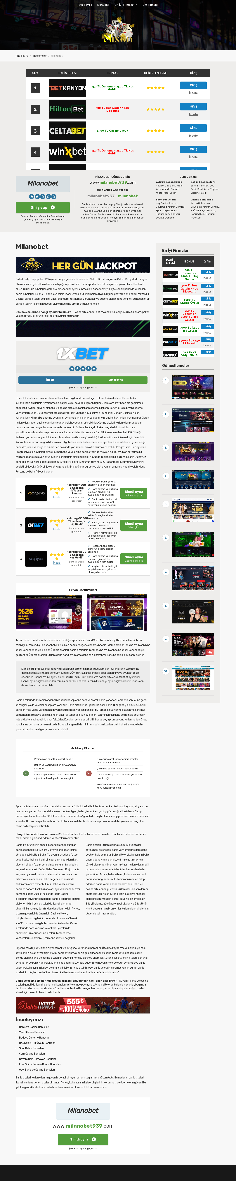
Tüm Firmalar (151, 4)
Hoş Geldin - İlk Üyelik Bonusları (37, 1042)
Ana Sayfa (83, 4)
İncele (50, 379)
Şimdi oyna (116, 379)
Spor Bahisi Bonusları (31, 1048)
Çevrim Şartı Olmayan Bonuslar (37, 1058)
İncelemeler (40, 55)
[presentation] (144, 612)
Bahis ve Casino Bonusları (34, 1026)
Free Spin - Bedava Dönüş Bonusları (40, 1064)
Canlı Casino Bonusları (32, 1053)
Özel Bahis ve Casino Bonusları (37, 1069)
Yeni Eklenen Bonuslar (32, 1032)
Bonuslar (102, 4)
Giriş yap (43, 207)
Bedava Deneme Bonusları (34, 1037)
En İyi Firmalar (124, 4)
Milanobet (37, 417)
